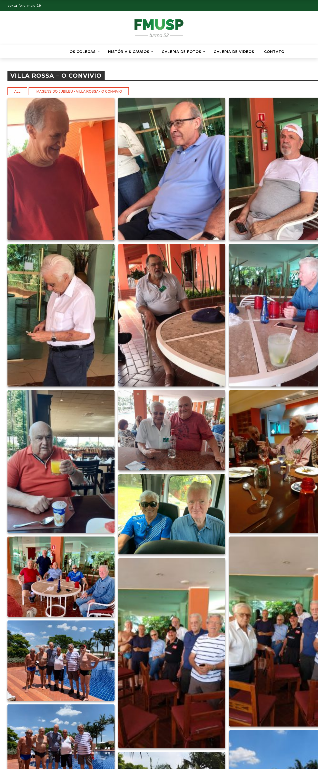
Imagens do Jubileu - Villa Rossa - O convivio (79, 91)
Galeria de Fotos (181, 51)
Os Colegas (83, 51)
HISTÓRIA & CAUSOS (128, 51)
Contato (274, 51)
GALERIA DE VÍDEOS (234, 51)
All (17, 91)
